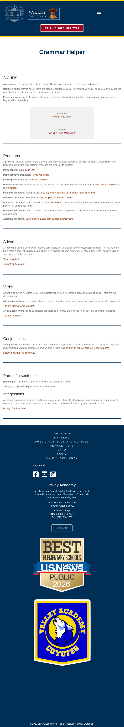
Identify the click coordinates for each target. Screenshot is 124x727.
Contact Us (62, 433)
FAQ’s (62, 453)
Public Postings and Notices (62, 441)
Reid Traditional (62, 458)
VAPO (62, 449)
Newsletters (62, 445)
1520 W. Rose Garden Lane (62, 502)
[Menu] (99, 13)
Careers (62, 437)
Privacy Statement (85, 723)
